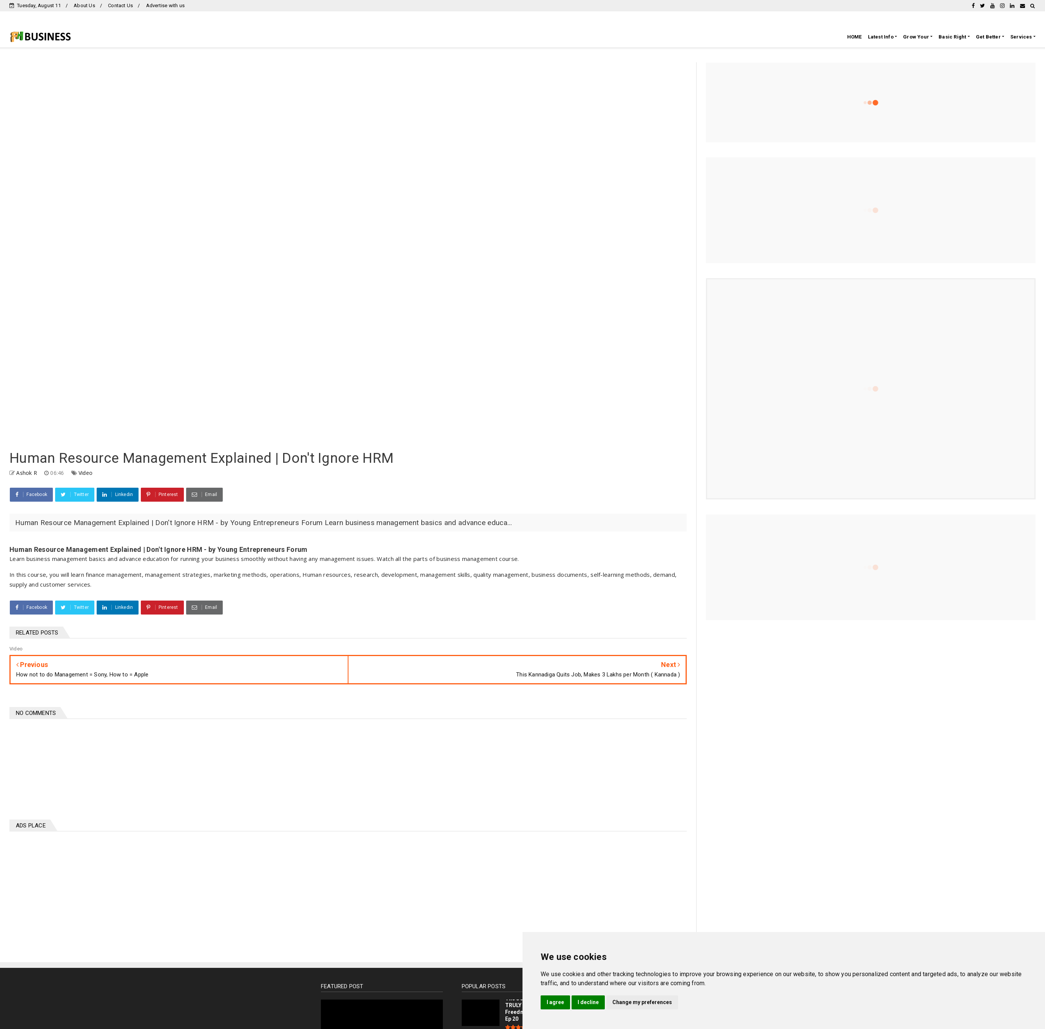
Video (85, 472)
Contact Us (120, 5)
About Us (84, 5)
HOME (854, 37)
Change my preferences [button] (642, 1002)
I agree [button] (555, 1002)
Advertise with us (165, 5)
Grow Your (916, 37)
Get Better (988, 37)
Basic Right (952, 37)
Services (1021, 37)
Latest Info (881, 37)
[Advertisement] (181, 892)
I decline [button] (588, 1002)
